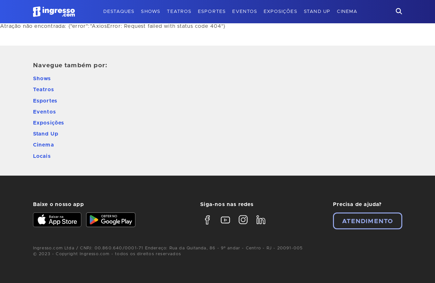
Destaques (119, 11)
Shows (150, 11)
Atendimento (367, 221)
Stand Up (317, 11)
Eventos (244, 11)
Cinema (347, 11)
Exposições (280, 11)
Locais (42, 156)
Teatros (179, 11)
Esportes (212, 11)
